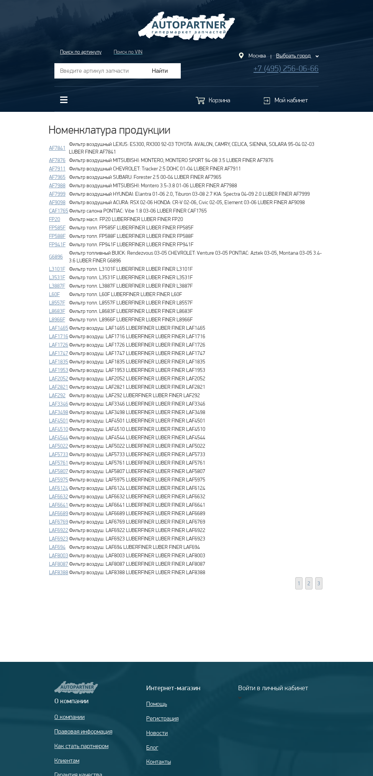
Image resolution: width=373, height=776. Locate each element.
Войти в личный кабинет (273, 688)
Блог (152, 747)
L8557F (57, 303)
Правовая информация (83, 731)
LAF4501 (58, 420)
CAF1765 (58, 211)
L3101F (57, 269)
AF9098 (57, 202)
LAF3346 (58, 404)
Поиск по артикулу (80, 52)
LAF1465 (58, 328)
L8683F (57, 311)
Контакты (158, 761)
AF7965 (57, 177)
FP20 (54, 219)
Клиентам (66, 760)
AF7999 (57, 194)
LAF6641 (58, 505)
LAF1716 (58, 336)
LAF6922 (58, 530)
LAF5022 (58, 446)
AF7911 (57, 168)
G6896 (56, 257)
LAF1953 (58, 370)
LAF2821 (58, 387)
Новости (157, 733)
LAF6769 (58, 522)
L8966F (57, 319)
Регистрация (162, 718)
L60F (54, 294)
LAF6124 (58, 488)
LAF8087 (58, 564)
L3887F (57, 286)
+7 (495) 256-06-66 (286, 68)
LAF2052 (58, 378)
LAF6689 (58, 513)
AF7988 (57, 185)
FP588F (57, 236)
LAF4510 (58, 429)
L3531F (57, 277)
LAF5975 (58, 479)
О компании (69, 716)
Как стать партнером (81, 746)
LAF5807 (58, 471)
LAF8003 (58, 555)
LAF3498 (58, 412)
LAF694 (57, 547)
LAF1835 (58, 362)
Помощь (156, 703)
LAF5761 (58, 463)
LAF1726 (58, 345)
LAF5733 (58, 454)
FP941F (57, 244)
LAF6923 (58, 538)
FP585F (57, 227)
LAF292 (57, 395)
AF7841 (57, 148)
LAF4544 (58, 437)
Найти (160, 70)
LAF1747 (58, 353)
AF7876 (57, 160)
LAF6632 (58, 496)
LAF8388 (58, 572)
